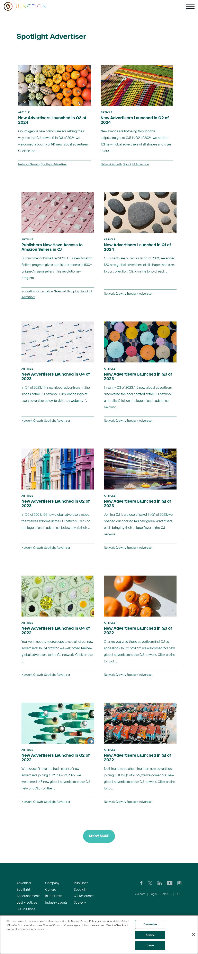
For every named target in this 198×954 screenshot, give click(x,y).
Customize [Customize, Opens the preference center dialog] (150, 924)
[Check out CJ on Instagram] (179, 883)
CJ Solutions (26, 909)
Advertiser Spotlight (24, 886)
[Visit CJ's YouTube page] (170, 883)
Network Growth (28, 164)
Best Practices (27, 902)
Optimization (44, 291)
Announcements (28, 896)
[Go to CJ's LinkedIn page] (160, 883)
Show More (99, 836)
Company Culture (52, 886)
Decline (150, 935)
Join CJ (166, 894)
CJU (178, 894)
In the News (53, 896)
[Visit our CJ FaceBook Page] (141, 883)
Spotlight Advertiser (54, 164)
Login (153, 894)
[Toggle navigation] (190, 6)
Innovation (28, 291)
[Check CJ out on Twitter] (150, 883)
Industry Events (56, 902)
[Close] (193, 934)
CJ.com (140, 894)
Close (150, 945)
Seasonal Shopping (66, 291)
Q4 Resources (84, 896)
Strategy (80, 902)
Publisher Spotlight (81, 886)
